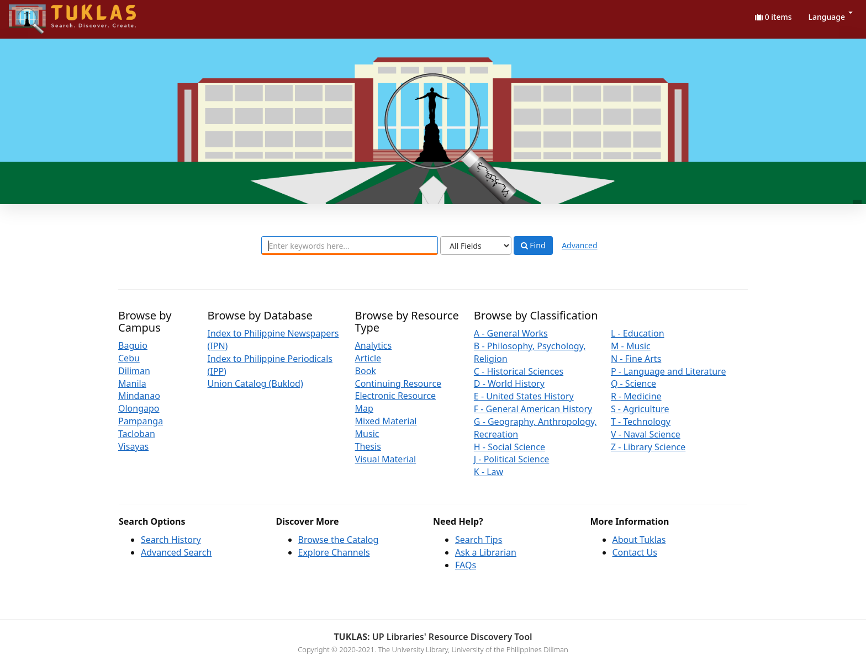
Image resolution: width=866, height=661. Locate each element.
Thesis (368, 446)
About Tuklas (639, 540)
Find (533, 245)
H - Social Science (509, 447)
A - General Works (511, 333)
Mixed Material (386, 421)
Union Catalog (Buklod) (255, 383)
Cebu (129, 358)
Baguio (132, 345)
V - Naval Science (645, 434)
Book (365, 371)
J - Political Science (512, 459)
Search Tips (478, 540)
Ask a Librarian (485, 552)
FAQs (465, 565)
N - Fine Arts (636, 359)
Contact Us (634, 552)
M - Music (631, 346)
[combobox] (349, 245)
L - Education (637, 333)
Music (367, 434)
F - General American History (533, 409)
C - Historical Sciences (518, 371)
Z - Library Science (648, 447)
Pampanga (140, 421)
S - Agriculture (640, 409)
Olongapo (139, 408)
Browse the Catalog (338, 540)
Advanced (579, 245)
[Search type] (475, 245)
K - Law (488, 472)
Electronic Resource (395, 396)
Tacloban (136, 434)
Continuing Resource (398, 383)
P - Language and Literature (668, 371)
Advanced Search (176, 552)
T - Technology (640, 421)
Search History (171, 540)
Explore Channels (334, 552)
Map (364, 408)
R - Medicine (636, 396)
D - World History (509, 383)
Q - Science (633, 383)
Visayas (133, 446)
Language (831, 17)
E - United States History (524, 396)
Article (368, 358)
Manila (132, 383)
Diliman (134, 371)
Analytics (373, 345)
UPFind (36, 14)
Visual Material (385, 459)
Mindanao (139, 396)
